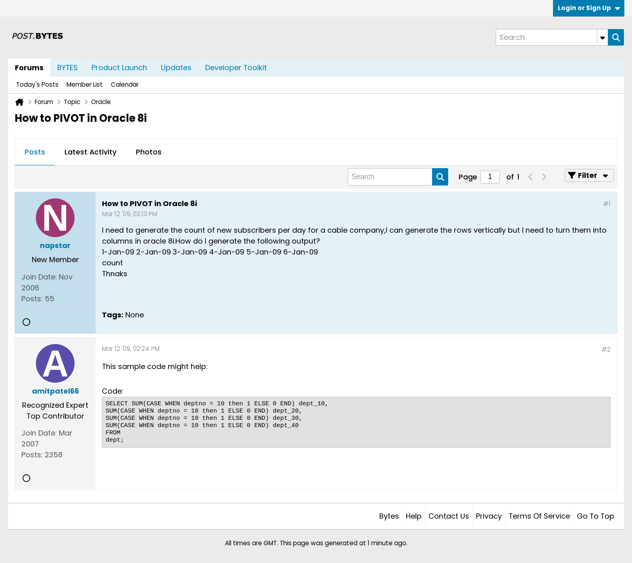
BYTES (67, 68)
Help (414, 516)
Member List (85, 84)
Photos (149, 152)
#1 (607, 204)
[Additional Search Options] (602, 37)
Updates (176, 68)
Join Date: (39, 277)
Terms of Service (539, 516)
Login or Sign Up (589, 8)
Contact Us (448, 516)
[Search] (552, 37)
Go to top (595, 516)
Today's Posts (37, 84)
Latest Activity (90, 152)
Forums (29, 68)
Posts (35, 152)
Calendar (125, 84)
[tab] (35, 152)
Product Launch (119, 68)
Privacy (489, 516)
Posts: (32, 299)
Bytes (389, 516)
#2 (606, 349)
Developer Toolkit (236, 68)
